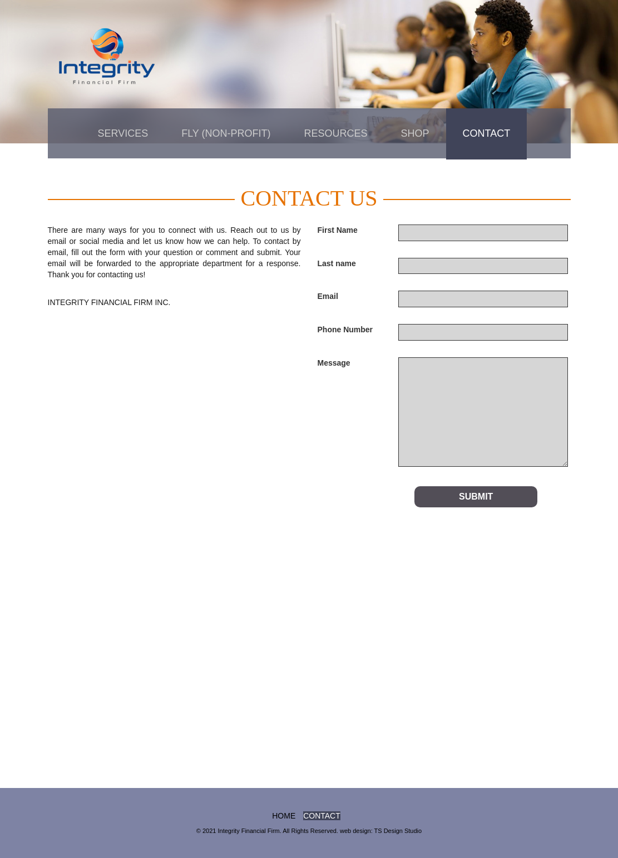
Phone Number (345, 329)
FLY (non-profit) (225, 133)
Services (123, 133)
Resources (336, 133)
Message (334, 362)
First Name (338, 230)
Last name (337, 263)
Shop (415, 133)
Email (328, 296)
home (283, 815)
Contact (487, 133)
